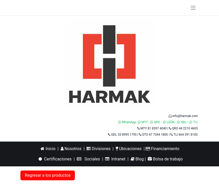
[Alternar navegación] (193, 7)
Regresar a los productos (48, 175)
